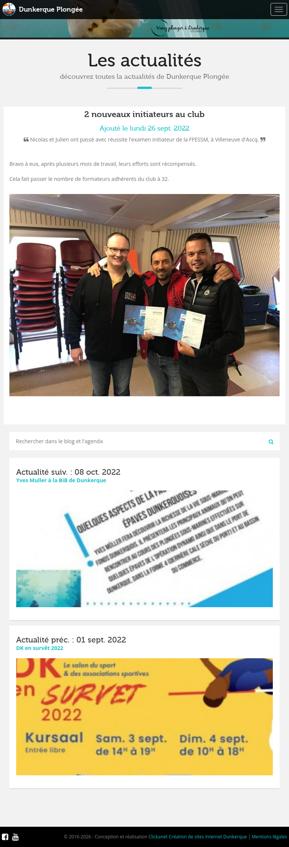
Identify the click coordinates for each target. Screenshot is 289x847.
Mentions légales (269, 836)
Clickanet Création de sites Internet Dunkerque (198, 836)
